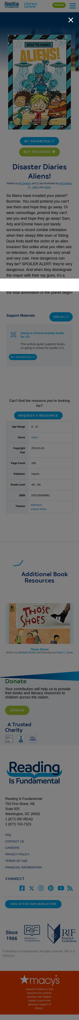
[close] (71, 17)
